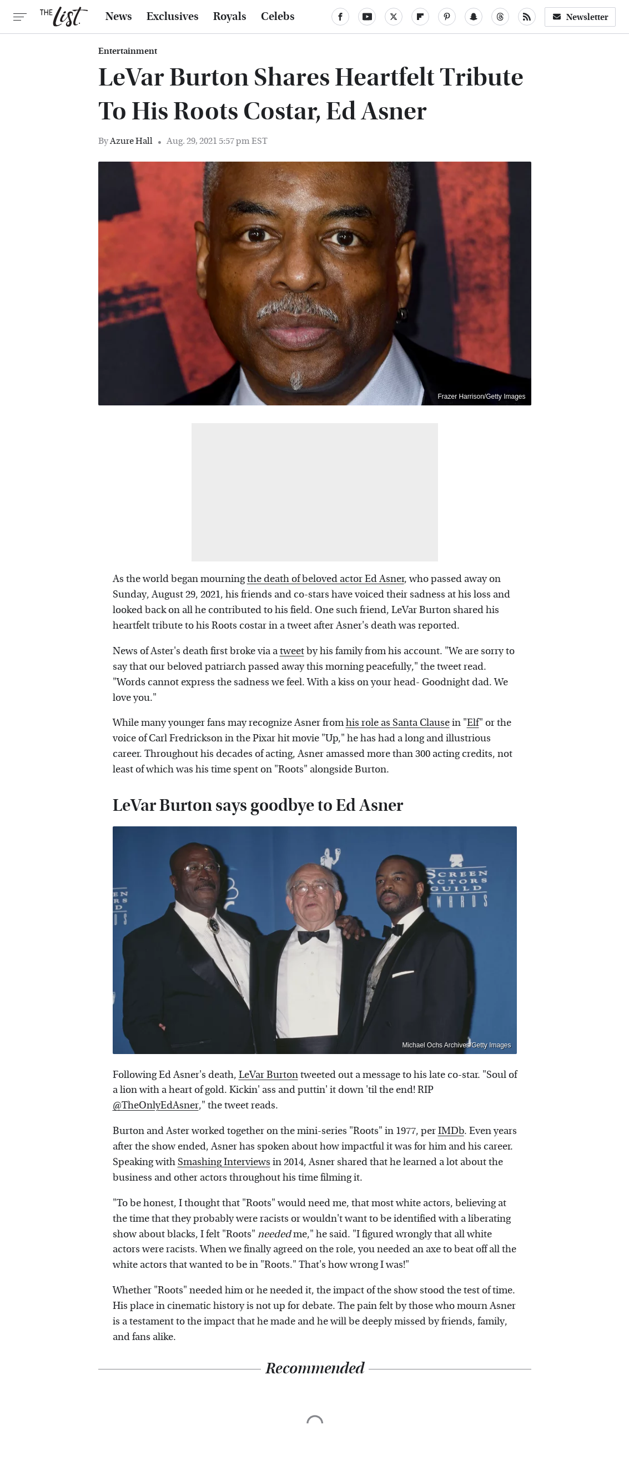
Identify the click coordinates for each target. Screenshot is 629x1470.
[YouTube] (367, 17)
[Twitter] (393, 17)
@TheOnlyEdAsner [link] (156, 1105)
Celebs (278, 16)
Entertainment (127, 51)
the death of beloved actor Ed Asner (325, 579)
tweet (292, 651)
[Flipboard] (420, 17)
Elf (473, 723)
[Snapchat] (473, 17)
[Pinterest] (447, 17)
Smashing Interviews (224, 1162)
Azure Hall (131, 141)
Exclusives (173, 16)
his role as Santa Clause (398, 723)
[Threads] (500, 17)
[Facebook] (340, 17)
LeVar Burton (268, 1075)
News (118, 16)
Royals (229, 16)
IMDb (451, 1131)
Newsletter (580, 17)
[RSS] (527, 17)
